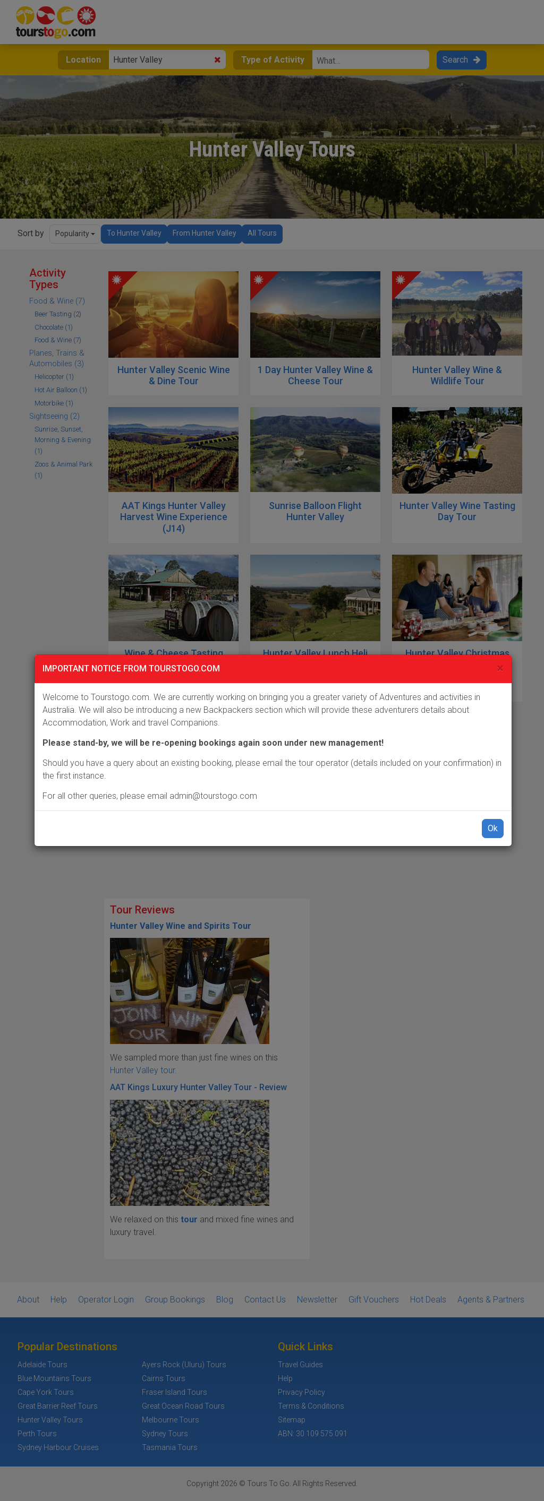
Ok (493, 828)
